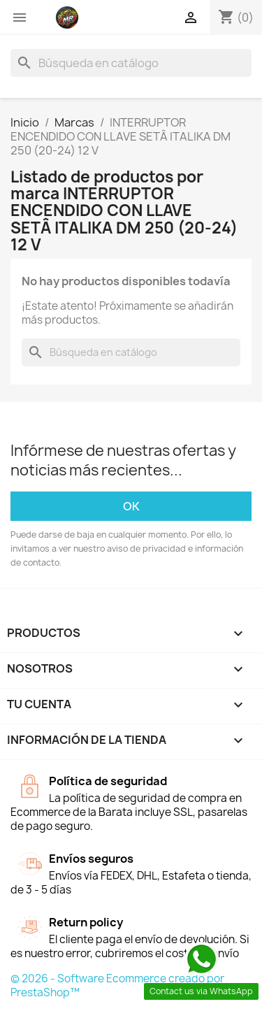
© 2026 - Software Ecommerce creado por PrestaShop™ (117, 985)
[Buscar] (131, 63)
